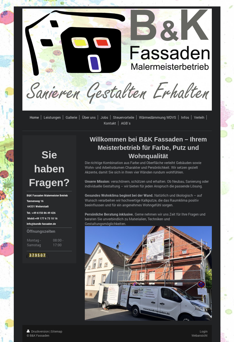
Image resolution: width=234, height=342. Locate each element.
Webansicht (200, 335)
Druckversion (38, 331)
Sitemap (56, 331)
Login (204, 331)
